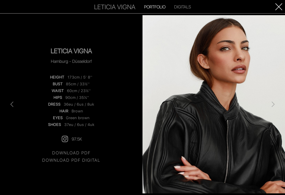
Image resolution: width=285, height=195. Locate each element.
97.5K (71, 139)
